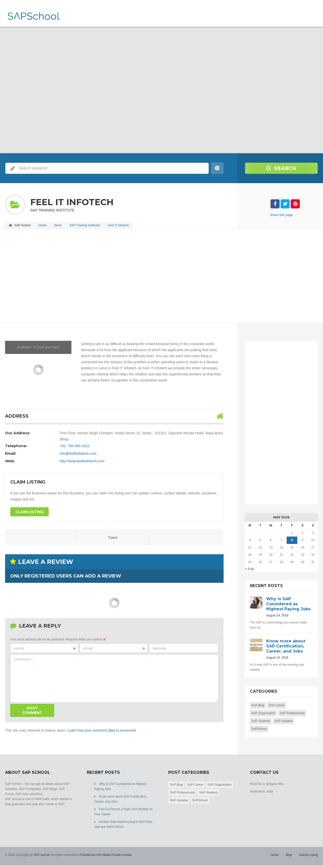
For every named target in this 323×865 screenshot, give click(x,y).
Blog (289, 855)
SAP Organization (263, 713)
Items (58, 225)
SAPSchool (259, 729)
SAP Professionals (292, 713)
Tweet (112, 538)
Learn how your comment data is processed (101, 730)
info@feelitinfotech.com (78, 453)
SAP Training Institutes (84, 225)
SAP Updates (284, 721)
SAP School (42, 855)
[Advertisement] (156, 276)
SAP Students (260, 721)
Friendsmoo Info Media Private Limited (105, 855)
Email (114, 648)
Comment (23, 659)
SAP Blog (257, 705)
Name (45, 648)
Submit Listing (308, 855)
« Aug (249, 569)
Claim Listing (29, 512)
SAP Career (276, 705)
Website (159, 648)
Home (42, 225)
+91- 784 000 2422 (74, 446)
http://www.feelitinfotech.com (82, 461)
